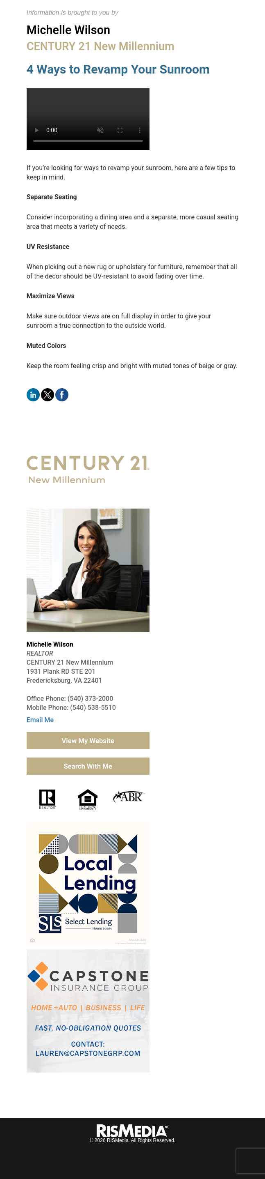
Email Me (40, 720)
